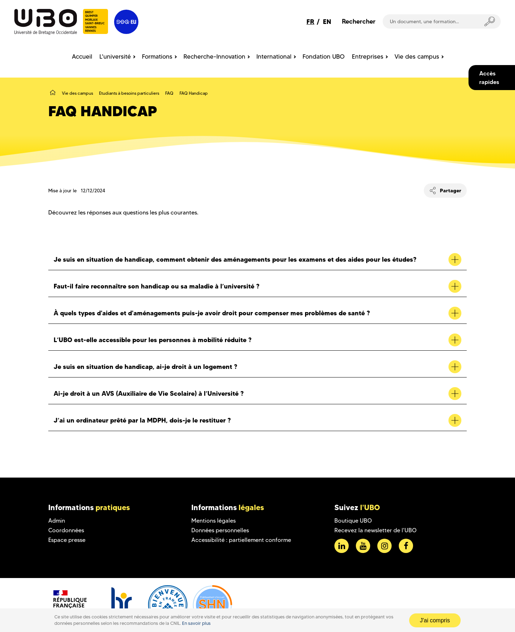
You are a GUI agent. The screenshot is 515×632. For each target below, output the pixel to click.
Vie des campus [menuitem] (416, 56)
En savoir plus (196, 623)
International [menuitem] (273, 56)
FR (310, 22)
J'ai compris (435, 620)
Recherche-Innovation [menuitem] (214, 56)
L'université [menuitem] (115, 56)
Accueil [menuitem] (82, 56)
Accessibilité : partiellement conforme (241, 540)
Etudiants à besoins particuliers (129, 93)
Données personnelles (220, 530)
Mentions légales (213, 520)
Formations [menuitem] (157, 56)
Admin (56, 520)
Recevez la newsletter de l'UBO (375, 530)
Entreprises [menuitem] (367, 56)
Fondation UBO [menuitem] (324, 56)
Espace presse (66, 540)
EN (327, 22)
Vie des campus (77, 93)
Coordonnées (66, 530)
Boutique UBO (353, 520)
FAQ (169, 93)
